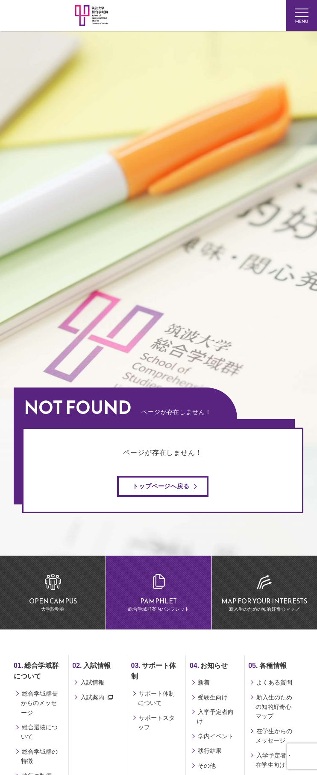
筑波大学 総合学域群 (60, 122)
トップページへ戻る (161, 486)
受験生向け (213, 697)
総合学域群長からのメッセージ (39, 703)
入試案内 (92, 697)
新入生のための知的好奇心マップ (273, 707)
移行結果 (210, 750)
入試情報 (92, 682)
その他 (207, 765)
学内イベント (216, 736)
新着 (204, 682)
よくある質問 (274, 682)
